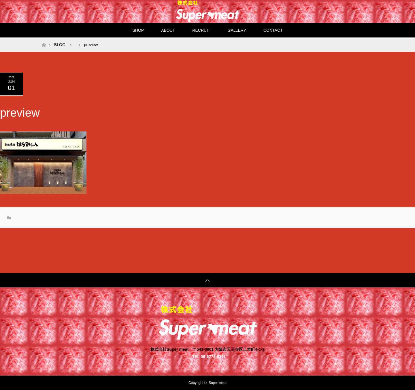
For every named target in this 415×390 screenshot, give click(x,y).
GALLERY (237, 30)
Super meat (218, 383)
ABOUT (168, 30)
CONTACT (273, 30)
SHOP (138, 30)
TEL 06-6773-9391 (209, 356)
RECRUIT (201, 30)
